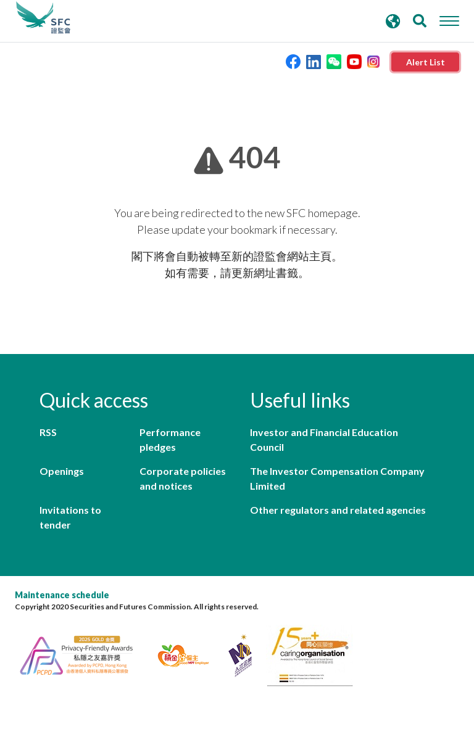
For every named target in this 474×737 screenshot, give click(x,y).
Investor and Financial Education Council (324, 439)
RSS (48, 432)
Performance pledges (170, 439)
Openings (62, 471)
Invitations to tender (70, 517)
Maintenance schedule (62, 595)
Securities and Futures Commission (43, 18)
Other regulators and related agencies (338, 510)
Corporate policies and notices (182, 478)
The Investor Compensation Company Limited (337, 478)
